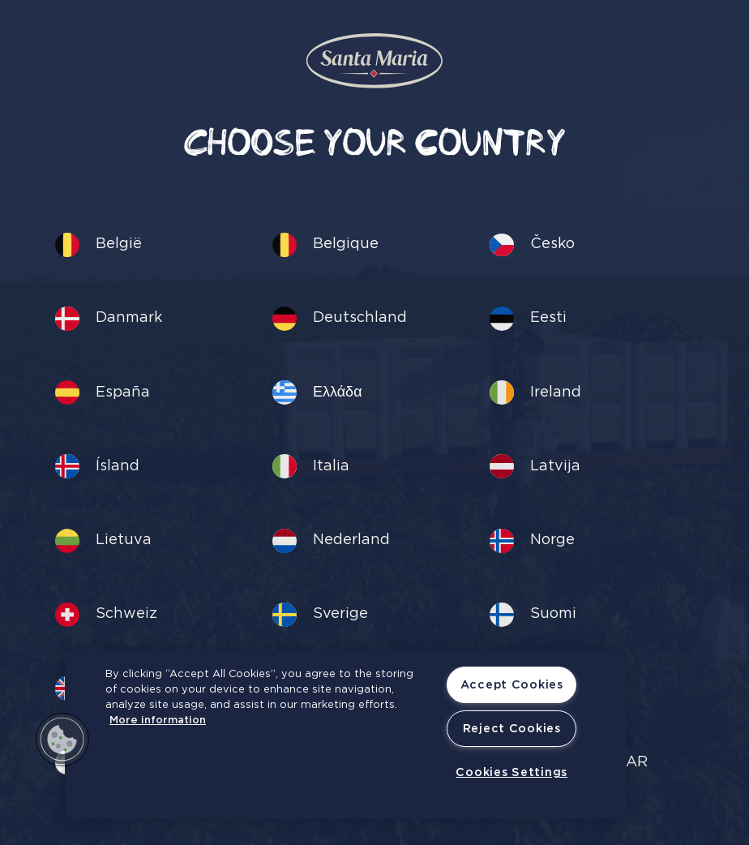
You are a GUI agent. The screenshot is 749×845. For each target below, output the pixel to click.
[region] (346, 734)
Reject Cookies (512, 729)
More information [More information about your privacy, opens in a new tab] (157, 720)
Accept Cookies (511, 685)
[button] (62, 740)
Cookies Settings (511, 772)
